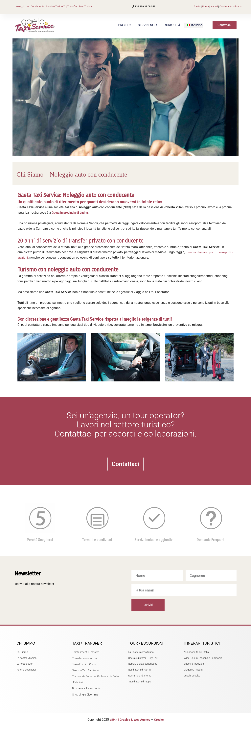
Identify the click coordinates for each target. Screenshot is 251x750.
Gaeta (197, 6)
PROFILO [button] (124, 25)
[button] (195, 25)
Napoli (214, 6)
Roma (205, 6)
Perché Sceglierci (40, 533)
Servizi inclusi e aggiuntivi (154, 533)
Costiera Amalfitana (230, 6)
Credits (160, 719)
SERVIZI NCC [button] (147, 25)
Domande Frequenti (211, 533)
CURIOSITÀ (172, 25)
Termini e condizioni (97, 533)
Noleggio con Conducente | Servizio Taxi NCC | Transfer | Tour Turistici (54, 6)
